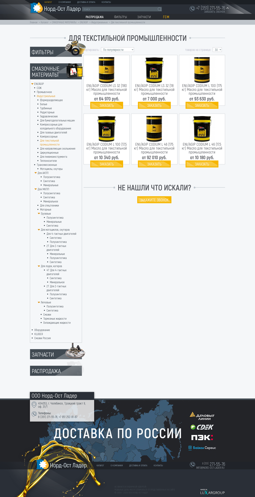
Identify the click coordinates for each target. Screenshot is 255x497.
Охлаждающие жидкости (57, 322)
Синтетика (49, 181)
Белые (43, 104)
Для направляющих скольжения (57, 148)
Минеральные (50, 185)
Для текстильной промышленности (50, 142)
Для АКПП (43, 173)
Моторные (45, 209)
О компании (65, 2)
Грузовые (46, 213)
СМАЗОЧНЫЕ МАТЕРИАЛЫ (64, 22)
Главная (33, 22)
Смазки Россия (42, 338)
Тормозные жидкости (55, 318)
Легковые (46, 302)
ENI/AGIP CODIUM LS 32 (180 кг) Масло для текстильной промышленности (106, 89)
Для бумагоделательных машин (57, 120)
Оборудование (42, 330)
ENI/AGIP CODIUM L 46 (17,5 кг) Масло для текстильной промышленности (202, 148)
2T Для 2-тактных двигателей (56, 288)
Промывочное (44, 92)
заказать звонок (214, 11)
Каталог (48, 2)
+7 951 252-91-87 (68, 417)
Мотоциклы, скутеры (51, 169)
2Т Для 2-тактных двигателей (56, 248)
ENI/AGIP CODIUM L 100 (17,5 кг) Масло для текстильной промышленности (106, 148)
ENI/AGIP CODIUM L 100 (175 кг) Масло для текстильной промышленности (202, 89)
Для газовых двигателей (53, 132)
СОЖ (39, 88)
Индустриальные (99, 22)
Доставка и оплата (86, 2)
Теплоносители (48, 160)
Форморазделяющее (51, 100)
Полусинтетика (51, 177)
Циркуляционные (49, 152)
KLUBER (38, 334)
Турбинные (46, 108)
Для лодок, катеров (51, 266)
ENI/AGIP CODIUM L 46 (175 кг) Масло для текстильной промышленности (154, 148)
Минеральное (50, 201)
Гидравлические (49, 116)
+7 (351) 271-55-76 (210, 8)
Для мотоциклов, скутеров (55, 229)
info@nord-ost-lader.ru (210, 467)
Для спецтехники (49, 205)
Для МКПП (43, 189)
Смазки (47, 314)
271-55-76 (52, 417)
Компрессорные (49, 136)
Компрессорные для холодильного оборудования (55, 126)
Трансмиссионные (47, 164)
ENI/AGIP (84, 22)
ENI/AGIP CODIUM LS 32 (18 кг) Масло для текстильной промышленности (154, 89)
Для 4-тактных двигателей (61, 233)
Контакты (106, 2)
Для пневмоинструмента (53, 156)
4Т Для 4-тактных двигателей (57, 272)
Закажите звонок (154, 199)
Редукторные (47, 112)
